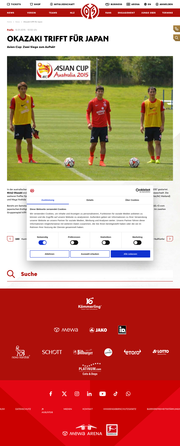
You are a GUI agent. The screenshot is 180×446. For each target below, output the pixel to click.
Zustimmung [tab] (47, 200)
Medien (68, 409)
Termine (167, 12)
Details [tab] (90, 200)
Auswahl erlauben (90, 254)
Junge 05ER (148, 12)
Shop (35, 4)
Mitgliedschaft (62, 4)
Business (113, 4)
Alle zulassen (130, 254)
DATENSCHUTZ (23, 409)
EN (147, 4)
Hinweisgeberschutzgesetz (119, 409)
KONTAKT (88, 409)
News (10, 12)
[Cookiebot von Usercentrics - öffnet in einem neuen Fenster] (138, 190)
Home (9, 22)
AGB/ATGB (47, 411)
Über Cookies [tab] (132, 200)
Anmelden (164, 4)
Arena (133, 4)
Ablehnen (49, 254)
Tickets (14, 4)
